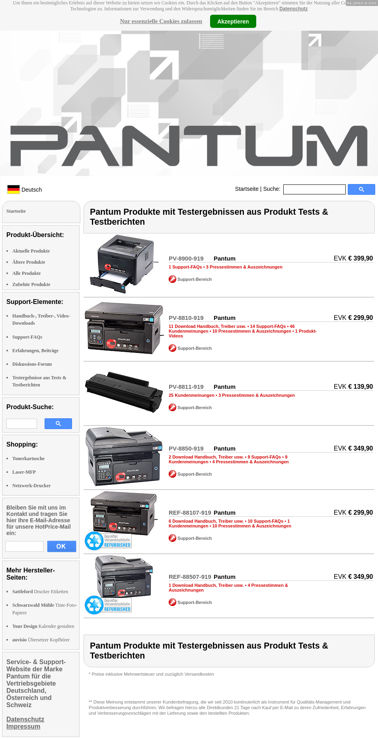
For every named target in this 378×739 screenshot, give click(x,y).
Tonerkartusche (28, 458)
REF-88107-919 (190, 512)
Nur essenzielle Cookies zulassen (161, 21)
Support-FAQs (27, 337)
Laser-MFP (24, 472)
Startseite (247, 189)
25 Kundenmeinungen (191, 395)
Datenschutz (293, 9)
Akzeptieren (233, 21)
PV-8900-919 (186, 258)
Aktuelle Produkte (31, 251)
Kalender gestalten (43, 626)
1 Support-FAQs (185, 267)
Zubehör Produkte (31, 284)
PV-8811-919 (186, 386)
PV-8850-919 (186, 448)
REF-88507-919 (190, 576)
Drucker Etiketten (40, 591)
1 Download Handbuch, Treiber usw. (206, 585)
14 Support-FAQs (268, 326)
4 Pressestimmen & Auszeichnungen (250, 461)
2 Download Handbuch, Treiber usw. (206, 457)
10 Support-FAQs (265, 521)
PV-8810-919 (186, 317)
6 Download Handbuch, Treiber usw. (206, 521)
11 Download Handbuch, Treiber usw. (207, 326)
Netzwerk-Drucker (31, 485)
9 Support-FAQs (264, 457)
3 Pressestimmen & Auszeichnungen (244, 267)
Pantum (225, 258)
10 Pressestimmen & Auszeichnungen (251, 331)
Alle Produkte (26, 273)
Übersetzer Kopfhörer (41, 640)
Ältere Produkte (28, 262)
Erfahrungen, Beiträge (35, 350)
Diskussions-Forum (32, 364)
